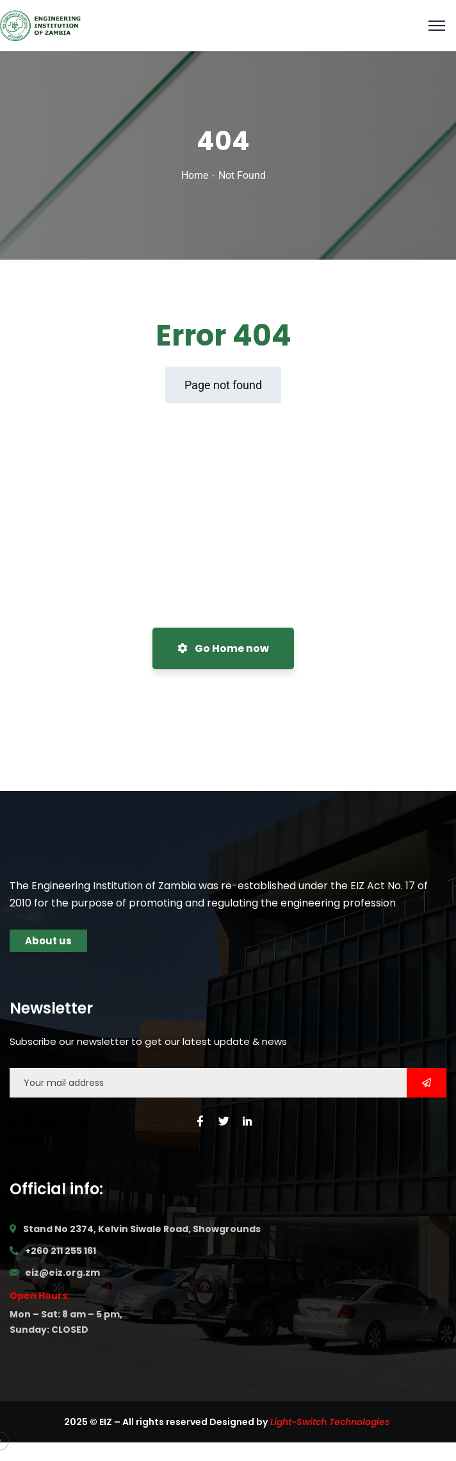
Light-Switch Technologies (330, 1421)
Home (194, 175)
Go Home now (223, 648)
